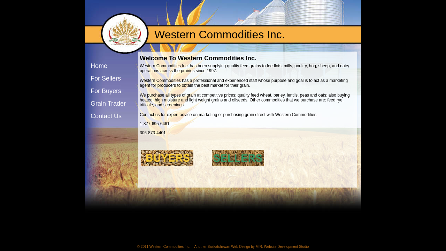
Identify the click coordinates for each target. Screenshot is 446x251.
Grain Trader (108, 103)
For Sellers (106, 78)
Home (99, 65)
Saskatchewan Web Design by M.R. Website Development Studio (258, 247)
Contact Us (106, 116)
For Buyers (106, 91)
